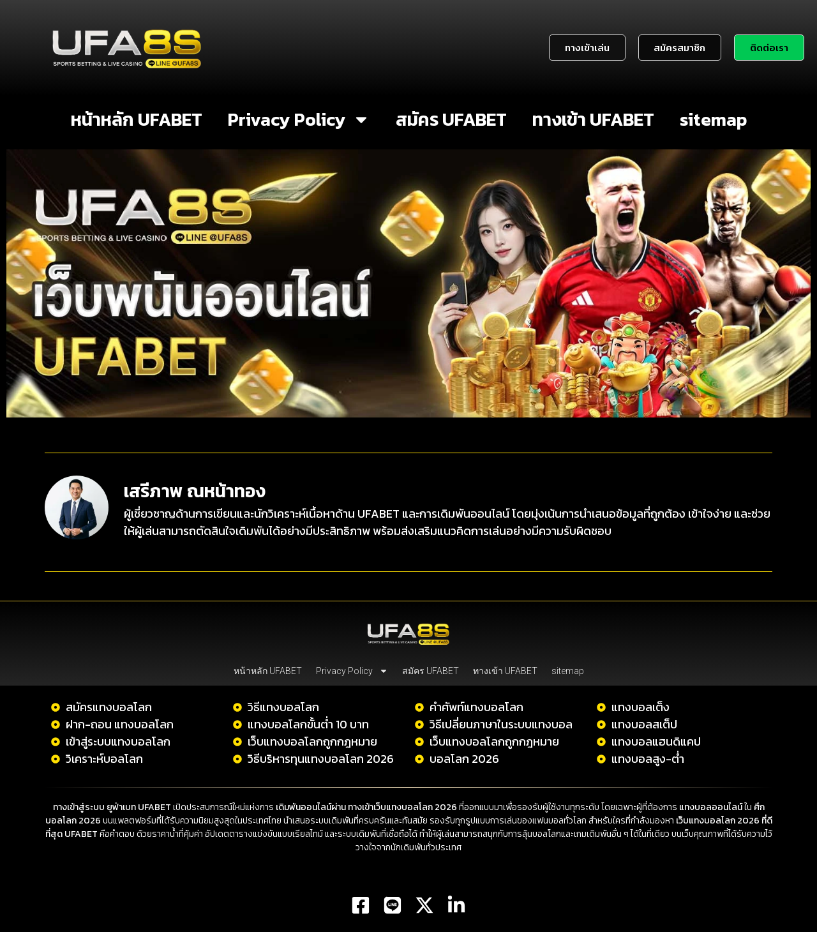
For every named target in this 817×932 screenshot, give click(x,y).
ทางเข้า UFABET (593, 119)
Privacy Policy (299, 119)
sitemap (713, 119)
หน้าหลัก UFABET (136, 119)
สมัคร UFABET (451, 119)
